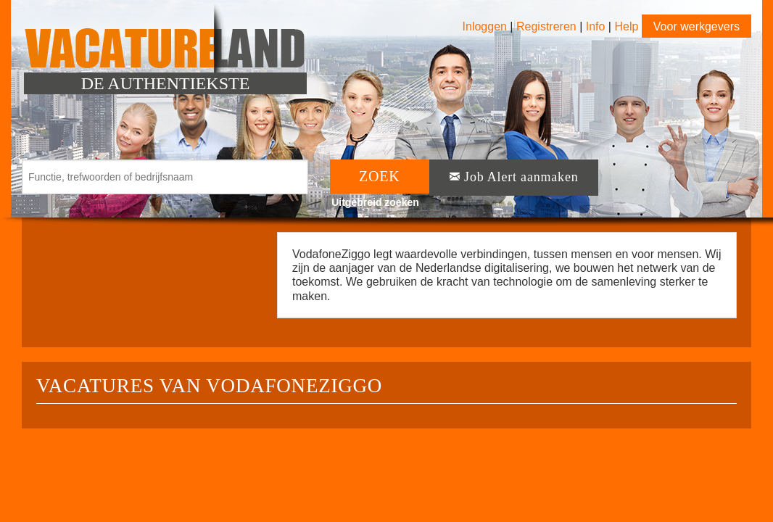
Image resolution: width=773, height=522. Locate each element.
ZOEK (379, 176)
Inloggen (485, 26)
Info (595, 26)
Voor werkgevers (696, 26)
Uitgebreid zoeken (375, 202)
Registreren (547, 26)
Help (626, 26)
